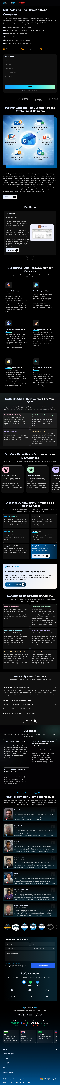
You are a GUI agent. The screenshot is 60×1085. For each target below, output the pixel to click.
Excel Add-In (8, 531)
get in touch (8, 196)
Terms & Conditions (15, 1082)
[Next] (32, 258)
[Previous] (27, 258)
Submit (30, 87)
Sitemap (5, 1082)
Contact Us (11, 250)
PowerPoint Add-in (10, 516)
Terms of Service (17, 966)
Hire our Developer (39, 555)
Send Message (43, 965)
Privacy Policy (8, 966)
